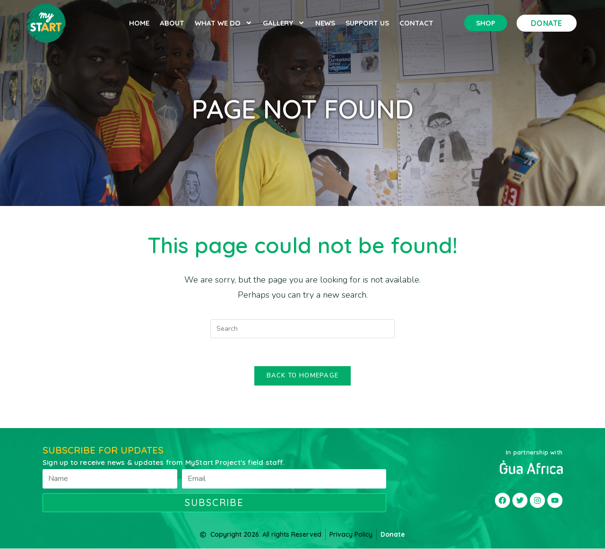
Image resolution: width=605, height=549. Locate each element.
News (325, 22)
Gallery (284, 23)
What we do (223, 23)
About (172, 22)
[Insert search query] (302, 328)
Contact (416, 22)
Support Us (367, 22)
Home (139, 22)
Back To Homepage (303, 376)
